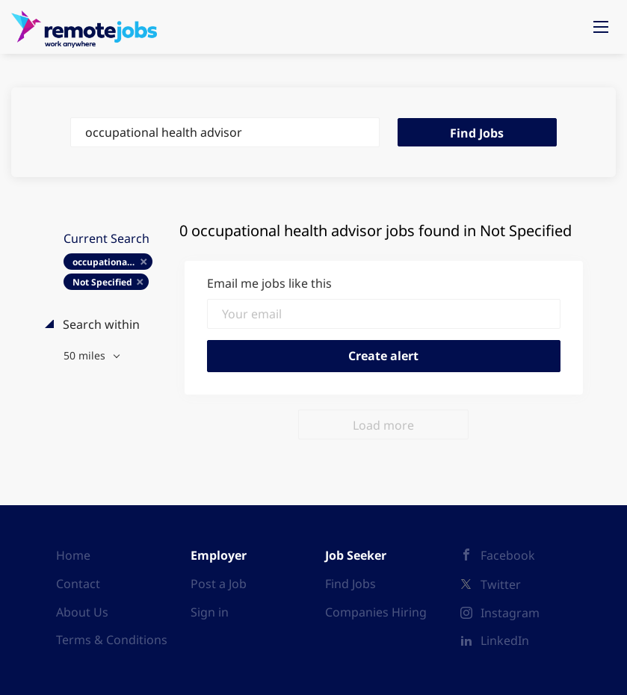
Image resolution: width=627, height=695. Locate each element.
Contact (78, 583)
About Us (82, 612)
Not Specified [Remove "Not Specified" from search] (102, 282)
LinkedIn (505, 640)
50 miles (86, 355)
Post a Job (219, 583)
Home (73, 555)
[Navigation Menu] (600, 27)
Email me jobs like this (269, 283)
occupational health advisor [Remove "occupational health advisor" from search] (112, 262)
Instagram (510, 613)
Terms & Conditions (111, 639)
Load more (383, 425)
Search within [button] (100, 324)
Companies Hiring (376, 612)
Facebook (508, 555)
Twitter (501, 584)
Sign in (210, 612)
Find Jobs (477, 133)
